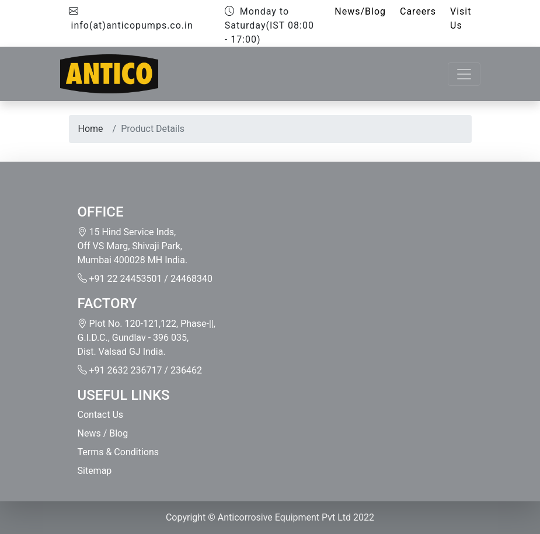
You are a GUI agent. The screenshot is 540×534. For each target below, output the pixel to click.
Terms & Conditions (118, 452)
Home (90, 128)
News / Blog (103, 433)
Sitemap (95, 470)
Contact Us (101, 414)
